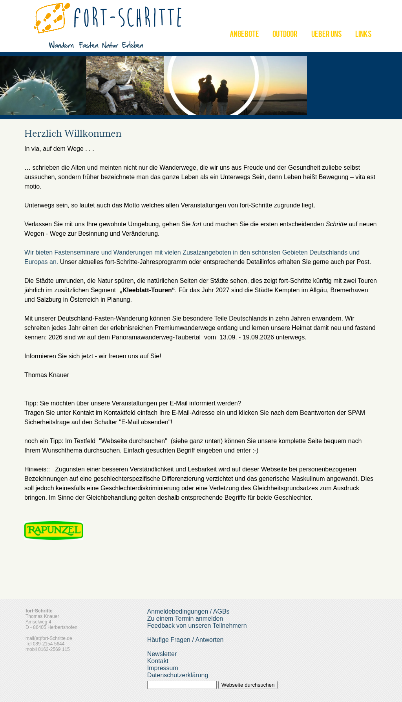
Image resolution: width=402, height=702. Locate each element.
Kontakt (157, 661)
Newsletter (162, 654)
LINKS (363, 34)
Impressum (162, 668)
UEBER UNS (326, 34)
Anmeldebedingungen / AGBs (188, 611)
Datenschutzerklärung (177, 675)
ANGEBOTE (244, 34)
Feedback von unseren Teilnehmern (197, 625)
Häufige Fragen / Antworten (185, 639)
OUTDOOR (285, 34)
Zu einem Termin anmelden (185, 618)
